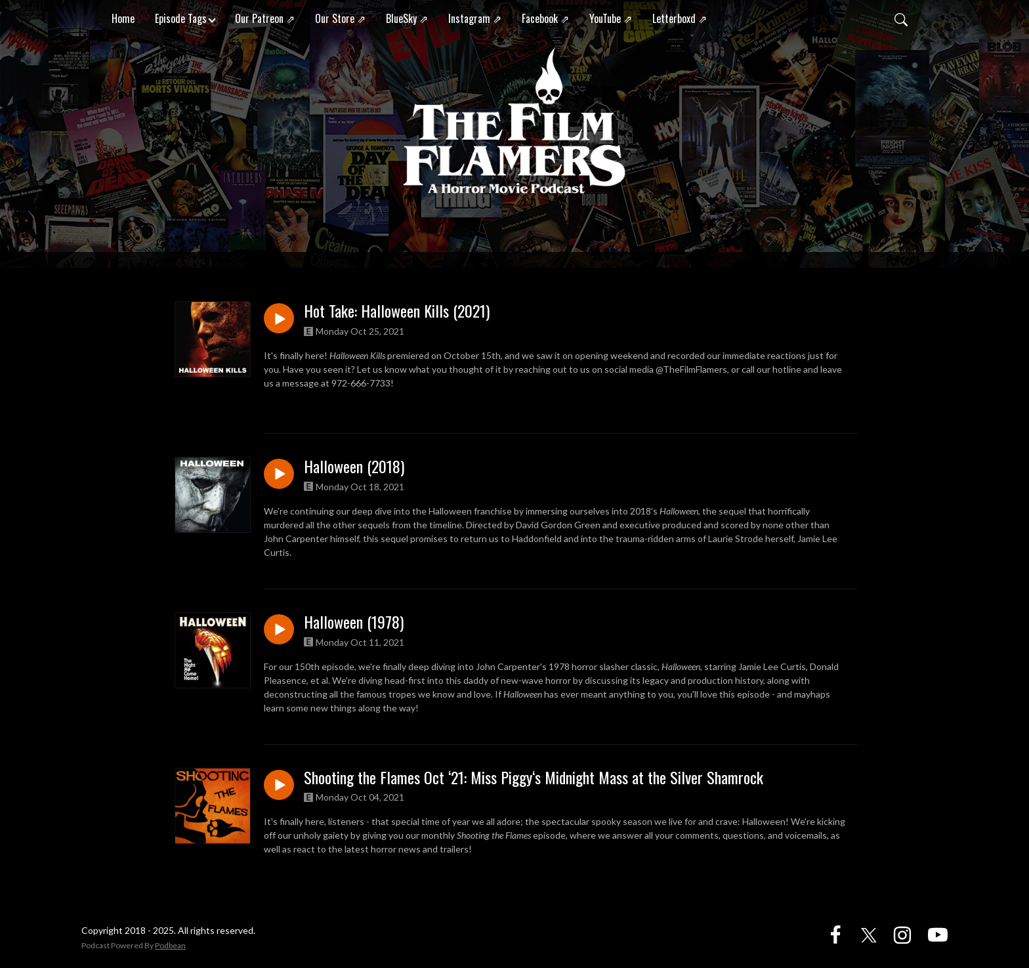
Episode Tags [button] (181, 18)
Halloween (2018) (354, 466)
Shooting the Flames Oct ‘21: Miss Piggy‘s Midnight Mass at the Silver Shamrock (533, 777)
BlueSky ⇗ (407, 18)
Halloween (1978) (354, 621)
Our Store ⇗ (340, 18)
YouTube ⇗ (610, 18)
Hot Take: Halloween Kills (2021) (397, 310)
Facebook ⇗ (545, 18)
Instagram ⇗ (474, 18)
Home (123, 18)
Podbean (170, 945)
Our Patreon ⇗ (265, 18)
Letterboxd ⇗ (679, 18)
